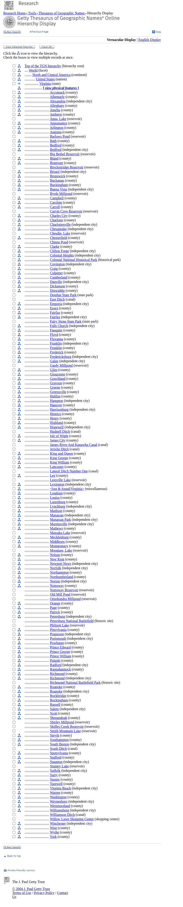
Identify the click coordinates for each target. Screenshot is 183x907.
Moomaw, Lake (61, 550)
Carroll (55, 207)
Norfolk (55, 568)
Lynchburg (57, 506)
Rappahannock (60, 669)
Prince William (60, 656)
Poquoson (57, 634)
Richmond (57, 674)
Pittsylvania (58, 630)
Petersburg (57, 616)
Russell (55, 704)
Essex (54, 308)
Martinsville (58, 524)
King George (59, 458)
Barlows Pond (60, 136)
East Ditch (57, 299)
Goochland (57, 379)
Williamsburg (59, 810)
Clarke (54, 246)
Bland (54, 158)
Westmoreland (60, 806)
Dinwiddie (57, 290)
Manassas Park (60, 519)
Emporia (56, 304)
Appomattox (58, 123)
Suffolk (55, 770)
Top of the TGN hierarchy (43, 66)
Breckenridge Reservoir (66, 167)
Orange (55, 603)
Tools (32, 13)
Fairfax (55, 312)
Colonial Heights (62, 255)
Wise (53, 828)
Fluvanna (56, 339)
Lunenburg (57, 502)
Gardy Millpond (61, 365)
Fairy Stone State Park (66, 321)
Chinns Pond (59, 242)
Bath (53, 141)
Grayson (56, 383)
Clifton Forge (59, 251)
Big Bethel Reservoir (65, 154)
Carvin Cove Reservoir (66, 211)
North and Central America (51, 75)
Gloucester (57, 374)
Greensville (58, 392)
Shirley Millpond (62, 722)
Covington (57, 264)
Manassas (57, 515)
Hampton (56, 401)
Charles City (59, 216)
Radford (55, 665)
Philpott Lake (59, 625)
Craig (54, 268)
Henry (54, 418)
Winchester (58, 823)
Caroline (56, 202)
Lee (52, 475)
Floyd (54, 334)
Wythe (54, 832)
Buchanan (57, 180)
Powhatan (57, 643)
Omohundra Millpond (65, 599)
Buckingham (59, 185)
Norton (55, 581)
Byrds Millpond (61, 194)
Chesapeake (58, 229)
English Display (149, 40)
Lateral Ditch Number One (69, 471)
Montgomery (59, 546)
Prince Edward (60, 647)
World (33, 70)
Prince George (60, 652)
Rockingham (59, 700)
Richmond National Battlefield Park (75, 682)
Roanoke (56, 687)
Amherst (56, 114)
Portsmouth (58, 638)
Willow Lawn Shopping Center (72, 819)
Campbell (57, 198)
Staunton (56, 762)
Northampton (59, 572)
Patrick (55, 612)
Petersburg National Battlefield (72, 621)
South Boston (59, 744)
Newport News (60, 563)
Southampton (59, 740)
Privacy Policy (44, 893)
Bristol (55, 172)
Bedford (55, 145)
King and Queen (61, 453)
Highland (56, 423)
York (53, 837)
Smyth (54, 735)
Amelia (55, 110)
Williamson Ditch (62, 814)
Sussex (55, 779)
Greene (55, 387)
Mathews (56, 528)
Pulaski (55, 660)
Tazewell (56, 784)
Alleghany (57, 105)
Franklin (56, 343)
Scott (53, 713)
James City (58, 440)
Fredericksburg (60, 356)
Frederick (56, 352)
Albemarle (57, 97)
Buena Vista (58, 189)
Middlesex (57, 541)
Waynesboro (59, 801)
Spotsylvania (59, 753)
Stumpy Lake (59, 766)
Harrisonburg (59, 409)
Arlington (56, 127)
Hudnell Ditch (60, 431)
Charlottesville (60, 224)
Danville (56, 282)
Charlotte (56, 220)
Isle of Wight (59, 436)
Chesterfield (58, 238)
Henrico (55, 414)
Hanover (56, 405)
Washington (58, 797)
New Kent (57, 559)
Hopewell (57, 427)
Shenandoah (58, 718)
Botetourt (56, 163)
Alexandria (57, 101)
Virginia (45, 83)
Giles (53, 370)
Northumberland (61, 577)
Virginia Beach (60, 788)
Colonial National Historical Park (73, 260)
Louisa (55, 497)
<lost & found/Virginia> (67, 489)
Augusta (55, 132)
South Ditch (58, 748)
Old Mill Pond (60, 594)
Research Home (15, 13)
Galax (54, 361)
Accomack (57, 92)
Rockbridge (58, 696)
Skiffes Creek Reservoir (67, 726)
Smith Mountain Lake (65, 731)
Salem (54, 709)
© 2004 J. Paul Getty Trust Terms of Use (31, 891)
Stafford (55, 757)
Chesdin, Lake (60, 233)
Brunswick (57, 176)
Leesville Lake (60, 480)
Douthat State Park (63, 295)
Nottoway (57, 585)
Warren (55, 792)
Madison (56, 511)
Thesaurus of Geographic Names (62, 13)
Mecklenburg (59, 537)
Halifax (55, 396)
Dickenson (57, 286)
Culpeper (56, 273)
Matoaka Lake (60, 533)
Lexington (57, 484)
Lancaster (57, 467)
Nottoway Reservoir (64, 590)
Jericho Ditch (59, 449)
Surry (54, 775)
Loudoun (56, 493)
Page (53, 608)
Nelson (55, 555)
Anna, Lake (58, 119)
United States (45, 79)
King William (59, 462)
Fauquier (56, 330)
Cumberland (58, 277)
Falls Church (59, 326)
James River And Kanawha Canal (73, 445)
